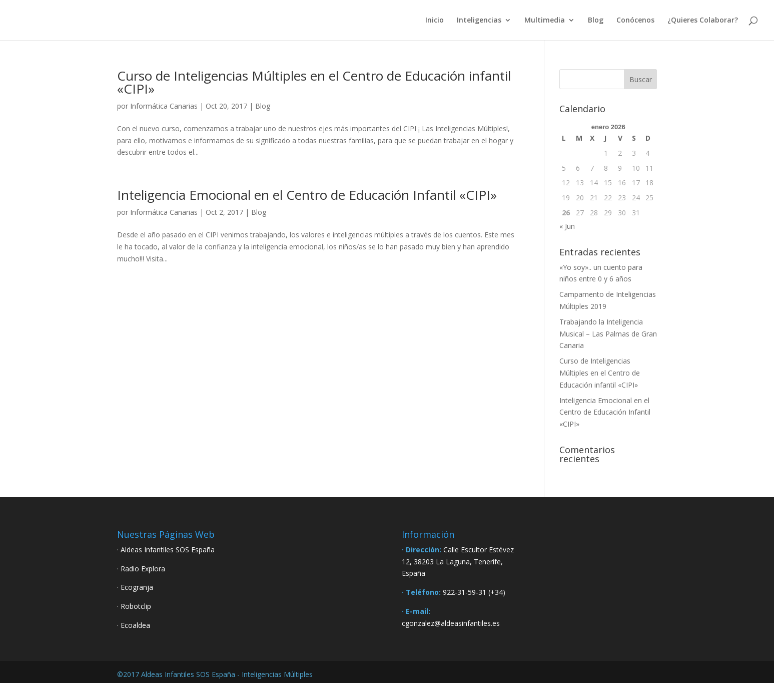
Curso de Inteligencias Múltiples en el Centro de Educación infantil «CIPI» (314, 82)
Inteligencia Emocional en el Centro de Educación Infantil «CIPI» (307, 195)
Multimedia (544, 21)
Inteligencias (479, 21)
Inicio (434, 21)
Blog (595, 21)
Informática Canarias (164, 106)
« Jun (567, 226)
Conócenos (635, 21)
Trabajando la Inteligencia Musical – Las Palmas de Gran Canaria (608, 334)
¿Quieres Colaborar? (702, 21)
